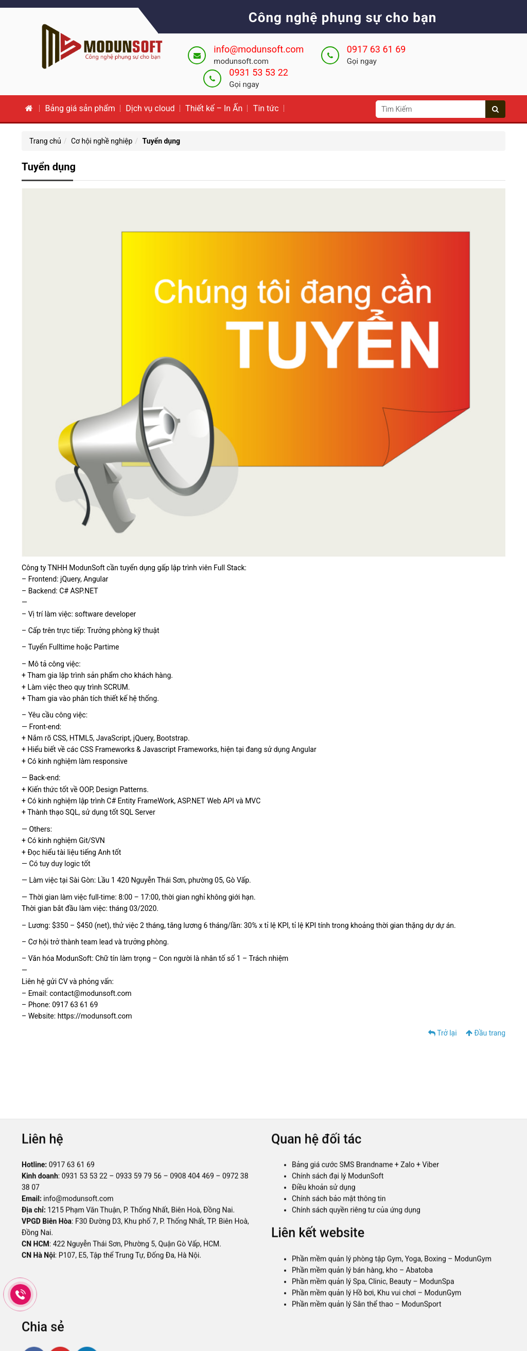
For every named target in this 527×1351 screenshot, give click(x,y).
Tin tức (266, 108)
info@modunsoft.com (259, 49)
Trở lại (442, 1033)
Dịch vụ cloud (150, 108)
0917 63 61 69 (376, 49)
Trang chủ (45, 141)
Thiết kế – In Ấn (213, 108)
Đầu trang (485, 1033)
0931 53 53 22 (258, 72)
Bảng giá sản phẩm (80, 108)
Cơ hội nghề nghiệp (101, 141)
